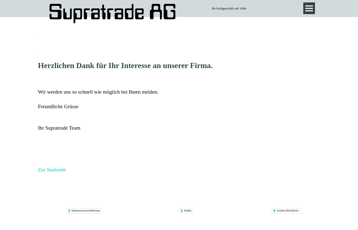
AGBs (188, 210)
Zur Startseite (52, 170)
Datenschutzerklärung (86, 210)
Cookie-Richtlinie (287, 210)
